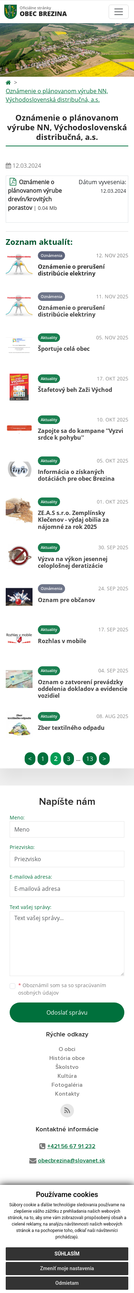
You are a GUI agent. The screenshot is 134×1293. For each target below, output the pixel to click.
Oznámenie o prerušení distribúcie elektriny (71, 270)
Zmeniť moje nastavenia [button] (67, 1268)
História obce (67, 1058)
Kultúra (67, 1076)
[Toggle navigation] (119, 12)
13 (89, 758)
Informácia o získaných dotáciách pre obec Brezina (76, 475)
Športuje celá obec (64, 349)
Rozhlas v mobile (62, 641)
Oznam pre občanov (66, 600)
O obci (67, 1049)
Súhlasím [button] (67, 1254)
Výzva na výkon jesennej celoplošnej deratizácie (73, 562)
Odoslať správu (67, 1012)
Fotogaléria (67, 1085)
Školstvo (67, 1067)
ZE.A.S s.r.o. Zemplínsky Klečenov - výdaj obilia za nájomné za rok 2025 (73, 519)
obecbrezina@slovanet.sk (71, 1160)
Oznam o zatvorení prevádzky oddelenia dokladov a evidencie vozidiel (82, 688)
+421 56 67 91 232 (71, 1146)
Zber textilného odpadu (71, 728)
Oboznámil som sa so (62, 989)
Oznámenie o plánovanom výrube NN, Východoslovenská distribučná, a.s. (57, 95)
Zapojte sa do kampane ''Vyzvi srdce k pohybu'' (80, 434)
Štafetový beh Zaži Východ (75, 390)
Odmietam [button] (67, 1283)
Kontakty (67, 1094)
